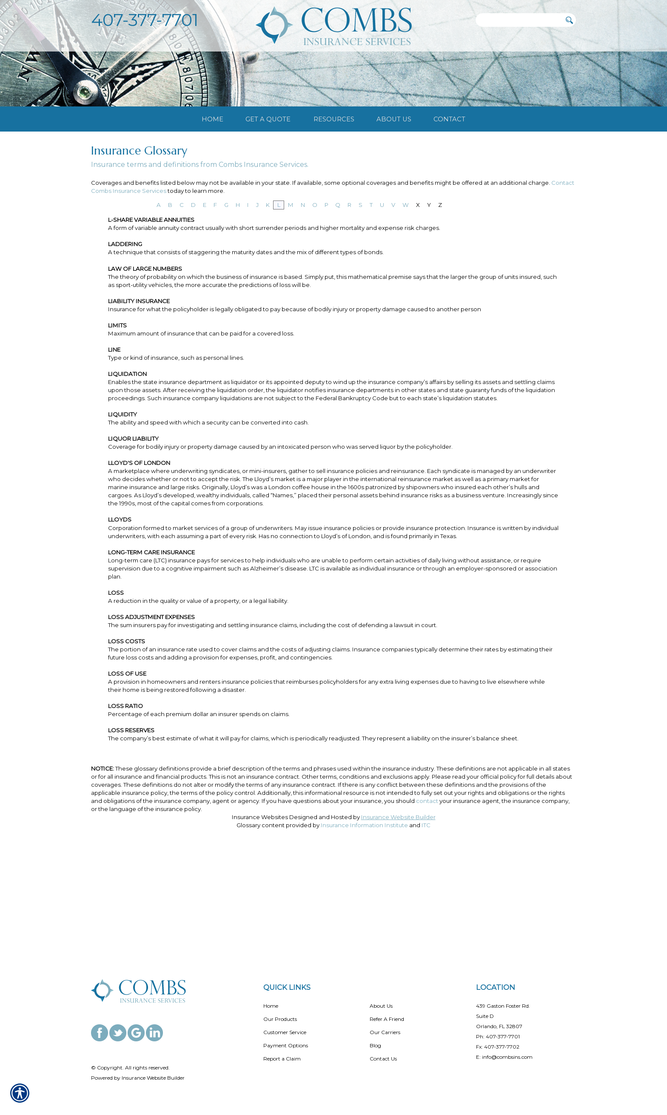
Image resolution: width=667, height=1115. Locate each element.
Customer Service (284, 1032)
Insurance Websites (260, 924)
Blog (375, 1045)
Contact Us (383, 1058)
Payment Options (285, 1045)
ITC (426, 932)
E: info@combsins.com (504, 1057)
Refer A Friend (387, 1019)
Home (270, 1006)
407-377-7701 (144, 19)
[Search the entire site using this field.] (518, 20)
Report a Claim (282, 1058)
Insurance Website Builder (398, 924)
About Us (381, 1006)
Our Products (280, 1019)
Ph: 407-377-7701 (498, 1036)
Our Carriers (385, 1032)
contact (427, 908)
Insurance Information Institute (364, 932)
